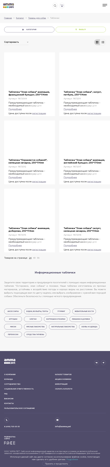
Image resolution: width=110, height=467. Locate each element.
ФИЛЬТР (82, 30)
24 (30, 258)
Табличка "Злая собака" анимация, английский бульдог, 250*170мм (84, 161)
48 (34, 258)
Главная (8, 18)
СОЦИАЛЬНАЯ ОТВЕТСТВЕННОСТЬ (19, 389)
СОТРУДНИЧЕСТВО (12, 384)
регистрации (39, 113)
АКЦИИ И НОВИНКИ (63, 379)
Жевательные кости (84, 311)
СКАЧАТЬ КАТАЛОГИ (63, 389)
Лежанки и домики (81, 319)
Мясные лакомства (35, 327)
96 (38, 258)
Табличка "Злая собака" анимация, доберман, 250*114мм (29, 229)
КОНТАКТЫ (9, 403)
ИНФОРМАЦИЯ (61, 384)
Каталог (20, 18)
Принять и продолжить (56, 464)
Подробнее (72, 459)
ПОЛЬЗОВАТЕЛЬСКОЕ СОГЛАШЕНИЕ (19, 408)
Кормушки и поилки (55, 319)
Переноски (13, 334)
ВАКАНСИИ (8, 399)
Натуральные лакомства (63, 327)
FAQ (5, 394)
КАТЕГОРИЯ (31, 30)
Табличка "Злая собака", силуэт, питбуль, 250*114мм (83, 93)
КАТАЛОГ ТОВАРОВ (63, 374)
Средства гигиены (35, 334)
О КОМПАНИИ (9, 374)
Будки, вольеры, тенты (37, 311)
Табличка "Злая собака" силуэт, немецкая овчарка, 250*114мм (82, 229)
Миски (13, 327)
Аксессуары (13, 311)
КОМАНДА (8, 379)
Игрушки (13, 319)
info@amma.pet (63, 426)
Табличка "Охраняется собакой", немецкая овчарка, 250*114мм (27, 161)
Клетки (33, 319)
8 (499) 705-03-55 (12, 427)
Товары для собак (37, 18)
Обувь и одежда (89, 327)
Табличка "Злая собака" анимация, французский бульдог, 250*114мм (29, 93)
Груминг (61, 311)
